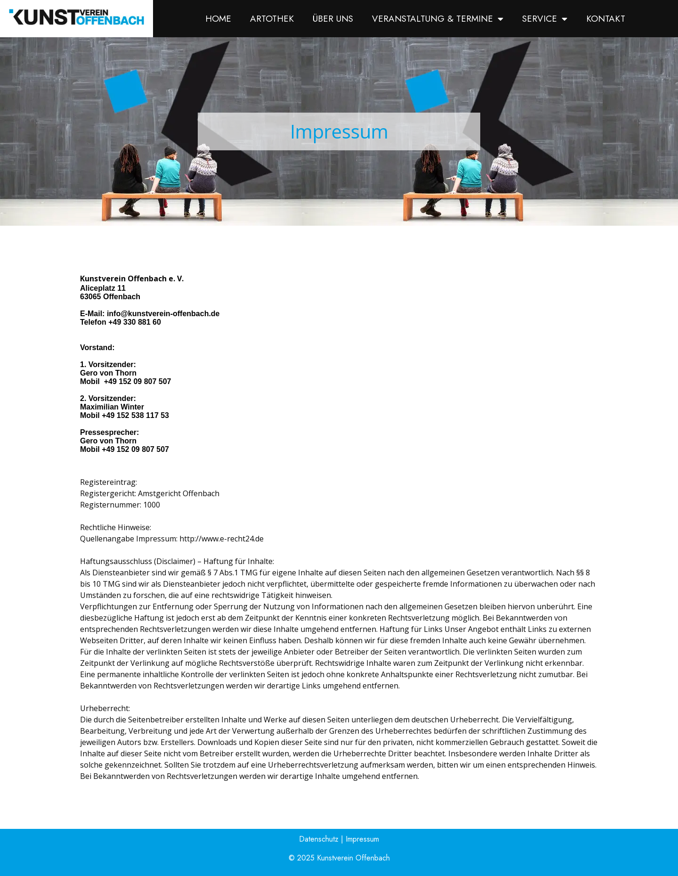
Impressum (362, 839)
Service (544, 18)
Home (218, 18)
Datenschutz (319, 839)
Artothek (272, 18)
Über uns (333, 18)
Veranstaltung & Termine (437, 18)
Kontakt (605, 18)
